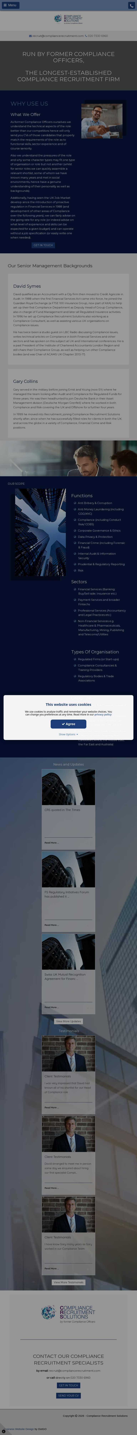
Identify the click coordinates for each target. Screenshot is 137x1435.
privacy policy (103, 714)
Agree (68, 724)
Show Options (68, 734)
